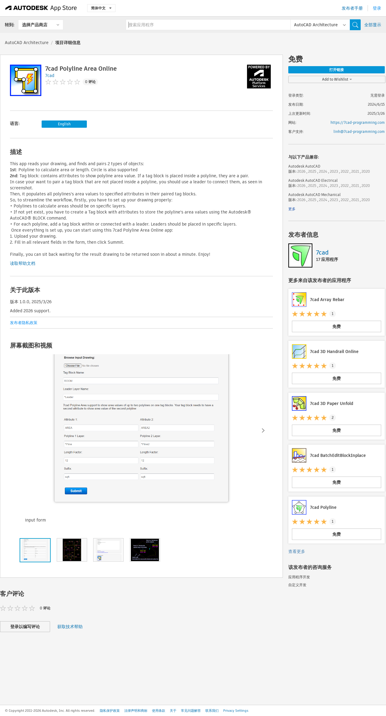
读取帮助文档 (22, 263)
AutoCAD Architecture (27, 43)
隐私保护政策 (110, 710)
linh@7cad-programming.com (359, 131)
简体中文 (101, 8)
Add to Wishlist (337, 79)
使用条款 (158, 710)
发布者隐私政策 (23, 323)
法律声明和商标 (135, 710)
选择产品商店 (34, 25)
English (64, 124)
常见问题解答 (191, 710)
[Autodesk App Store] (41, 8)
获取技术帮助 (70, 627)
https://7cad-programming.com (358, 122)
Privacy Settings (235, 710)
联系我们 (212, 710)
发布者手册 (352, 8)
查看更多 (296, 551)
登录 (377, 8)
